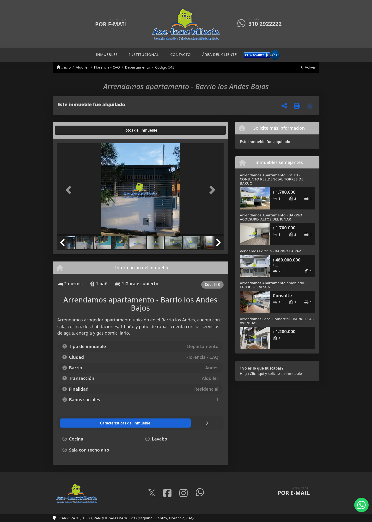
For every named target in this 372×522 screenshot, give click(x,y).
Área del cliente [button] (219, 54)
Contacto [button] (180, 54)
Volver (308, 67)
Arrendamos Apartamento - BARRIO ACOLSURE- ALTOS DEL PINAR (271, 217)
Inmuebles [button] (107, 54)
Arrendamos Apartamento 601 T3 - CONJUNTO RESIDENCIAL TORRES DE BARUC (271, 179)
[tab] (75, 130)
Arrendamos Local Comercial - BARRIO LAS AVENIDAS (277, 320)
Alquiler (82, 67)
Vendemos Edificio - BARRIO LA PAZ (270, 251)
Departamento (137, 67)
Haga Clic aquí (252, 373)
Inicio (63, 67)
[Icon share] (151, 493)
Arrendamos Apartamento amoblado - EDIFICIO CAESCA (273, 284)
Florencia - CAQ (107, 67)
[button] (69, 190)
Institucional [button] (144, 54)
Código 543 (165, 67)
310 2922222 (265, 24)
